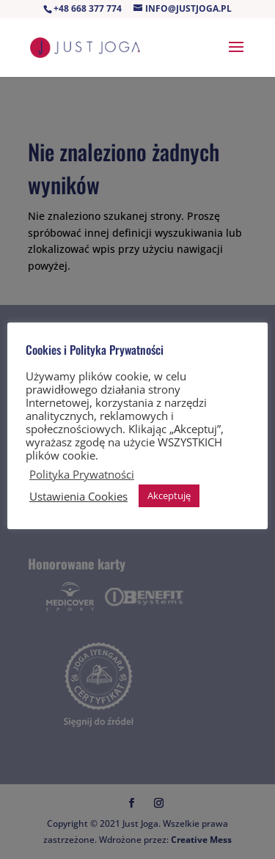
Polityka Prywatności (81, 474)
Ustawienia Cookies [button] (78, 496)
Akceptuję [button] (169, 495)
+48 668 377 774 (88, 8)
